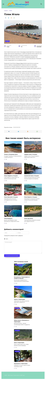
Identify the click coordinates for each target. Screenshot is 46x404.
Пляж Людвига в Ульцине (11, 201)
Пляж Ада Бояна (28, 243)
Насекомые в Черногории (20, 388)
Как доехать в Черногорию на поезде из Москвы (22, 303)
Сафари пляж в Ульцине (30, 180)
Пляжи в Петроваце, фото (11, 180)
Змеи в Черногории (19, 367)
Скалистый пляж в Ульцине (31, 201)
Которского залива (30, 56)
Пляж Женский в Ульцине (11, 222)
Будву (34, 86)
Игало (24, 52)
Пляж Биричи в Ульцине (30, 222)
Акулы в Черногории (19, 324)
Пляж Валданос (8, 243)
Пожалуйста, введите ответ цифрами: (13, 261)
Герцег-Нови (20, 63)
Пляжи (7, 41)
